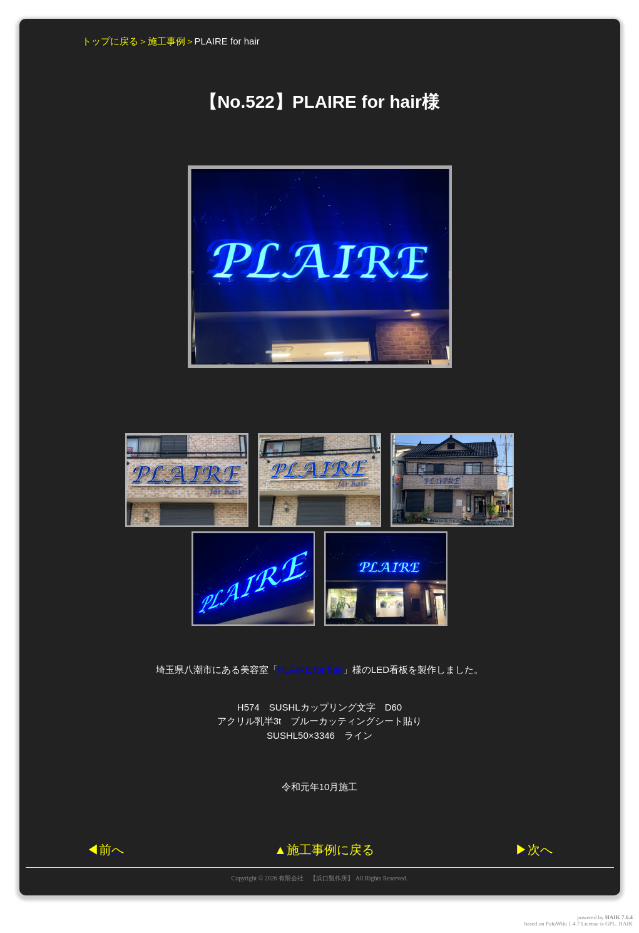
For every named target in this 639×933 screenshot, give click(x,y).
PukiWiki (556, 923)
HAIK (612, 917)
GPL (610, 923)
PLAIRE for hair (310, 669)
